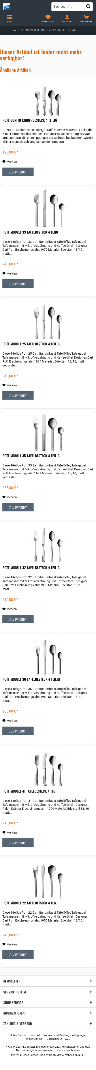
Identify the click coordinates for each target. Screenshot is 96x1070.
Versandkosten (70, 1046)
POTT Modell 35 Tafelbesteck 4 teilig (31, 456)
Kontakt (35, 1035)
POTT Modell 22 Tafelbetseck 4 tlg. (29, 903)
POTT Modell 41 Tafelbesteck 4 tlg (28, 791)
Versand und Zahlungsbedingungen (64, 1035)
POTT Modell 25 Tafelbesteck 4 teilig (31, 344)
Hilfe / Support (18, 1035)
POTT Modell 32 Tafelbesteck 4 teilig (31, 567)
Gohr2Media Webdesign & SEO (67, 1055)
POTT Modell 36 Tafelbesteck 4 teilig (31, 679)
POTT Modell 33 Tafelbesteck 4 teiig (30, 232)
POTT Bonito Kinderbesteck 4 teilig (29, 120)
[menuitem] (86, 18)
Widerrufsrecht (34, 1038)
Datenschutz (54, 1038)
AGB (67, 1038)
